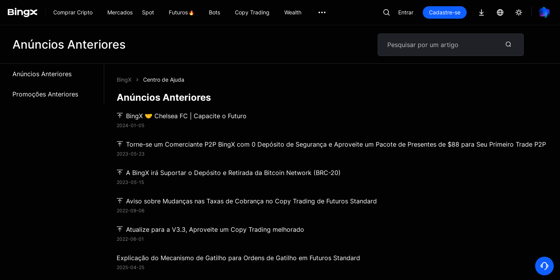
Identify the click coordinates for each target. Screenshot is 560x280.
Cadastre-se (444, 12)
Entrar (405, 12)
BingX (124, 79)
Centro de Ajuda (163, 79)
